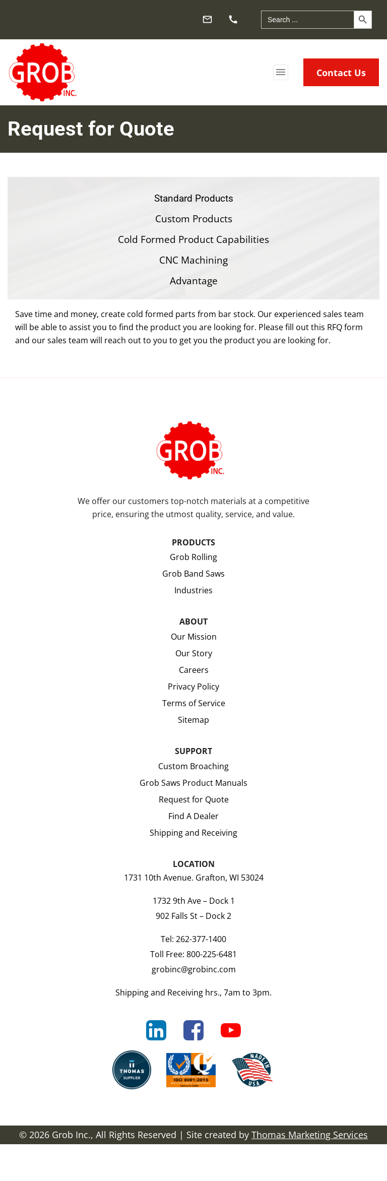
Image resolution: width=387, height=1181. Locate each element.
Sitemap (193, 719)
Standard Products (193, 198)
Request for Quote (194, 799)
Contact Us (341, 73)
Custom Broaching (193, 766)
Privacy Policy (193, 686)
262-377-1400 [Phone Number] (201, 939)
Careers (194, 669)
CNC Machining (193, 260)
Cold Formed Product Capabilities (193, 239)
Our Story (193, 653)
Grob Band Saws (193, 573)
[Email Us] (208, 18)
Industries (193, 590)
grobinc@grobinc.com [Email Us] (194, 969)
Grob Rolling (193, 557)
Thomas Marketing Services (309, 1135)
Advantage (194, 281)
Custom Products (193, 219)
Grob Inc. (71, 1135)
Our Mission (194, 636)
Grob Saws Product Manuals (193, 782)
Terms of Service (193, 703)
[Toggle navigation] (280, 72)
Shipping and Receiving (193, 832)
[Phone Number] (234, 18)
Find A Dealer (193, 816)
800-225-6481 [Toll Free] (211, 954)
